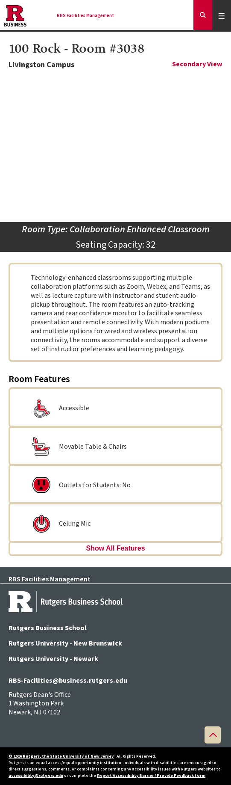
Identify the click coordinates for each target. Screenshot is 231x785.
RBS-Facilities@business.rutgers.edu (68, 680)
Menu (223, 15)
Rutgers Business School (48, 628)
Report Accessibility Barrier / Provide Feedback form (151, 776)
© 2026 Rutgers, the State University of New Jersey (61, 756)
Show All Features (115, 548)
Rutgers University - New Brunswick (65, 643)
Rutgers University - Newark (53, 659)
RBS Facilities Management (85, 15)
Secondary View (197, 64)
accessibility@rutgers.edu (36, 776)
